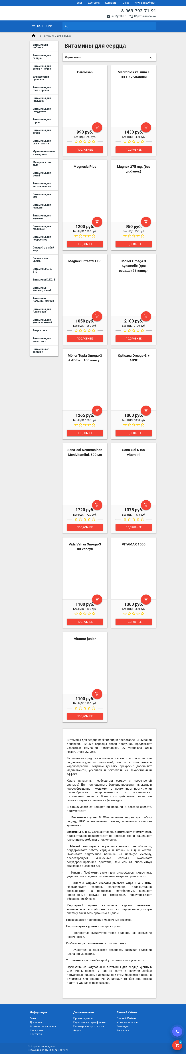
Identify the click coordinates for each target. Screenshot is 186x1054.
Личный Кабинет (127, 1018)
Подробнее (85, 149)
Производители (83, 1018)
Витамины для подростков (42, 238)
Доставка (94, 2)
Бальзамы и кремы (40, 260)
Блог (79, 2)
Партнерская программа (88, 1026)
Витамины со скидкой (41, 350)
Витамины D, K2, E (44, 279)
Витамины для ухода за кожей (42, 321)
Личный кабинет (145, 2)
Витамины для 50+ (42, 196)
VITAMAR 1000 (133, 544)
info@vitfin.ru (119, 16)
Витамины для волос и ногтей (42, 67)
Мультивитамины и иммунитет (44, 153)
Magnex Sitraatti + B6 (84, 261)
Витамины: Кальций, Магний (43, 300)
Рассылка (123, 1030)
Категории (44, 26)
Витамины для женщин (42, 206)
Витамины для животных (42, 340)
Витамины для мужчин (42, 217)
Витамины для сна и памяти (42, 142)
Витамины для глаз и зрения (42, 89)
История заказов (127, 1022)
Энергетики (40, 330)
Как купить (36, 1030)
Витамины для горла (42, 121)
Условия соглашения (43, 1026)
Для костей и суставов (41, 78)
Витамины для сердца (42, 57)
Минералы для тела (42, 163)
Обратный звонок (145, 16)
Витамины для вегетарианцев (42, 185)
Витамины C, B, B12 (42, 270)
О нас (126, 2)
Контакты (111, 2)
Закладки (123, 1026)
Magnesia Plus (85, 167)
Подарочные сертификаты (89, 1022)
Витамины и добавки (40, 46)
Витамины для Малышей (42, 228)
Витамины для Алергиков (42, 310)
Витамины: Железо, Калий (42, 289)
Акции (77, 1030)
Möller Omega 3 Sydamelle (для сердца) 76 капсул (133, 266)
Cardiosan (85, 72)
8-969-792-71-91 (138, 10)
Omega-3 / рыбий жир (43, 249)
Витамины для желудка (42, 99)
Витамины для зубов (42, 131)
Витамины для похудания (42, 110)
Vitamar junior (85, 639)
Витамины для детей (42, 174)
